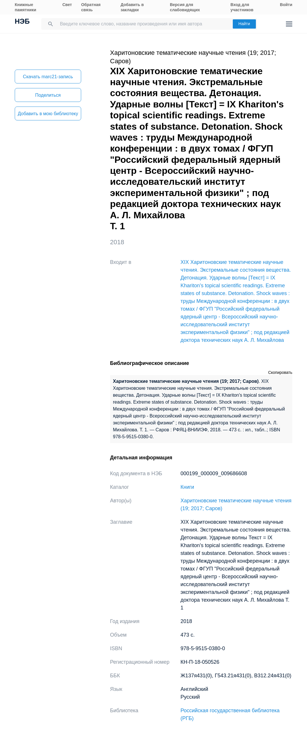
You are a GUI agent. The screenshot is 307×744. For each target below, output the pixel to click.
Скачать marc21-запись (48, 76)
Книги (187, 487)
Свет (67, 4)
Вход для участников (241, 7)
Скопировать (280, 372)
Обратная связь (91, 7)
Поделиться (48, 95)
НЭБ (22, 22)
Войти (286, 4)
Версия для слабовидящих (185, 7)
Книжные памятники (25, 7)
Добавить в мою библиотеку (48, 113)
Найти (244, 23)
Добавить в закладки (132, 7)
